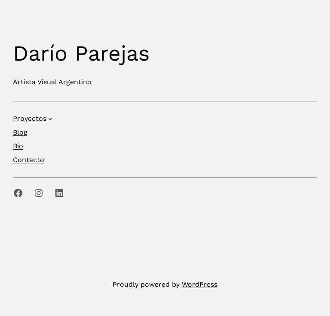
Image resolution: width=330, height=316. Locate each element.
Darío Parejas (81, 53)
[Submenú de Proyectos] (50, 119)
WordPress (199, 284)
